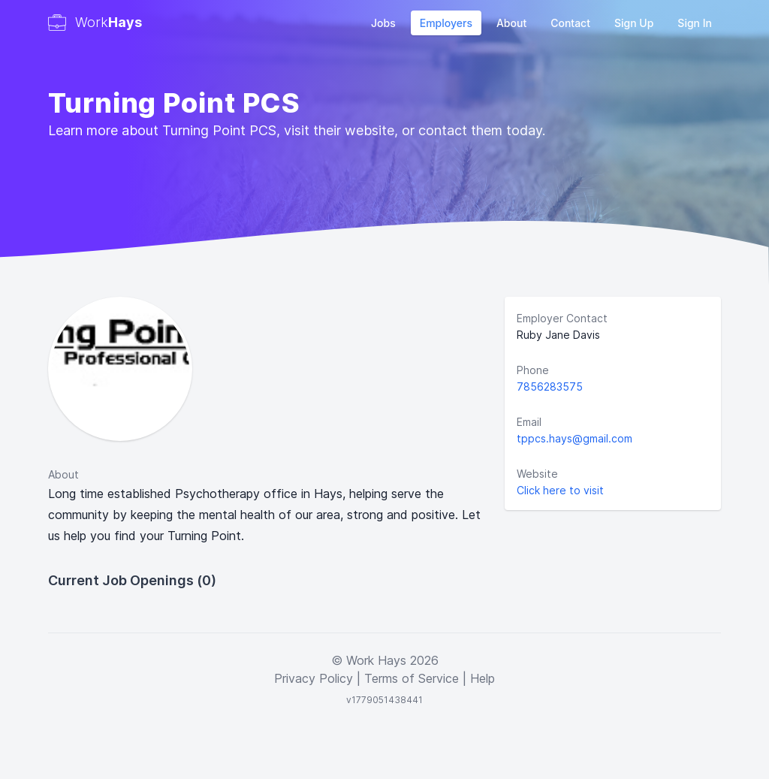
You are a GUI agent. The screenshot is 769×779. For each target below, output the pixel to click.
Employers (446, 23)
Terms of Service (411, 678)
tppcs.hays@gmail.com (574, 438)
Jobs (383, 23)
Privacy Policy (313, 678)
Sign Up (633, 23)
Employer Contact (562, 318)
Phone (533, 370)
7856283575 (550, 386)
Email (529, 421)
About (511, 23)
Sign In (694, 23)
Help (482, 678)
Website (537, 473)
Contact (570, 23)
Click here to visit (560, 490)
